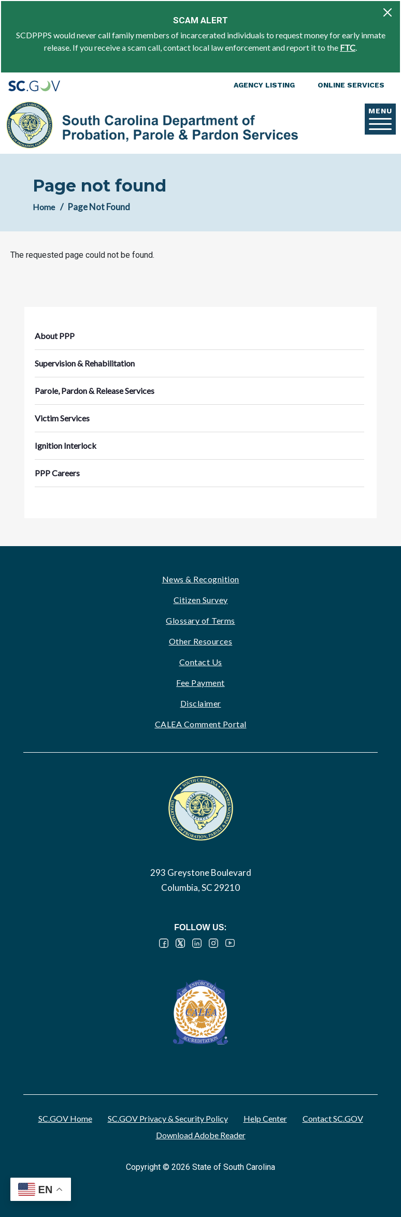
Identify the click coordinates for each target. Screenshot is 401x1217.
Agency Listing (264, 85)
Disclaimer (200, 703)
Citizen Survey (201, 600)
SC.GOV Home (65, 1118)
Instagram (213, 943)
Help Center (265, 1118)
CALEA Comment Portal (201, 724)
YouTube (230, 943)
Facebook (163, 943)
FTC (347, 47)
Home (44, 207)
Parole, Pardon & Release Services (94, 390)
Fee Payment (200, 682)
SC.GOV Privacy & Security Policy (168, 1118)
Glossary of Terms (200, 620)
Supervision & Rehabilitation (85, 363)
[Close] (387, 12)
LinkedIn (197, 943)
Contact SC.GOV (333, 1118)
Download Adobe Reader (201, 1135)
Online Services (351, 85)
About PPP (55, 336)
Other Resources (201, 641)
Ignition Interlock (65, 445)
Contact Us (200, 662)
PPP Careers (57, 473)
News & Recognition (200, 579)
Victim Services (62, 418)
